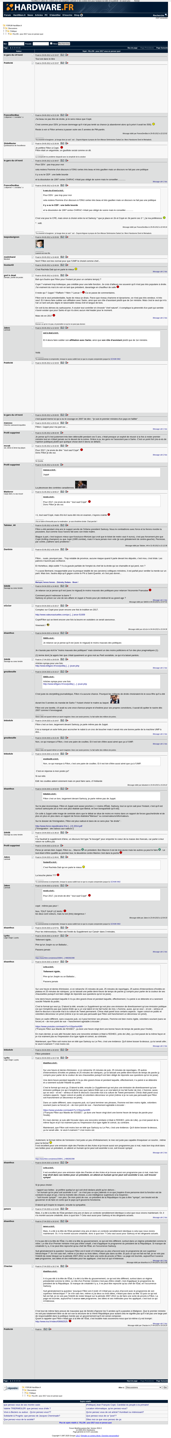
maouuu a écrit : (49, 470)
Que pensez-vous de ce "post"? (101, 1416)
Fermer (137, 1)
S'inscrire (67, 15)
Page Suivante (162, 48)
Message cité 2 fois (160, 455)
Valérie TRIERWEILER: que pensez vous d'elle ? (27, 1408)
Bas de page (132, 48)
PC (46, 15)
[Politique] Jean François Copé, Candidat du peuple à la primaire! (117, 1405)
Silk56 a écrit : (48, 638)
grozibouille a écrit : (51, 759)
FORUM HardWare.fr (14, 25)
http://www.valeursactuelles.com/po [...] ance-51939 (60, 614)
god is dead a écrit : (51, 333)
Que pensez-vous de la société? (19, 1419)
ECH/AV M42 (116, 359)
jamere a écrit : (49, 1226)
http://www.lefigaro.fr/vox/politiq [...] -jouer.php (57, 666)
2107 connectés (162, 18)
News (30, 15)
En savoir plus (125, 1)
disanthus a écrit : (50, 1063)
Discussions (12, 28)
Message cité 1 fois (160, 182)
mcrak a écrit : (49, 497)
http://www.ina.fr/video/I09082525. (51, 1321)
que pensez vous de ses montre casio (22, 1405)
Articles (39, 15)
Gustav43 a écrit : (50, 862)
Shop (78, 15)
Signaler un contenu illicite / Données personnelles (99, 1436)
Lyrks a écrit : (48, 967)
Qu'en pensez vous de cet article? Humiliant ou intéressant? (115, 1412)
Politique (13, 31)
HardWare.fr (19, 15)
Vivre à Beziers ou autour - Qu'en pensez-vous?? (27, 1412)
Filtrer (55, 44)
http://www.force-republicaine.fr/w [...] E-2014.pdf (58, 826)
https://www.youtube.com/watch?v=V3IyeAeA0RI (58, 1026)
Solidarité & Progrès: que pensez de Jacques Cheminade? (32, 1416)
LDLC (78, 1436)
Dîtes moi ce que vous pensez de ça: (104, 1419)
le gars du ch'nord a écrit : (53, 190)
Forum (7, 15)
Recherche (160, 15)
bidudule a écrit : (50, 794)
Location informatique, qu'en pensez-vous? (106, 1408)
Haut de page (132, 1381)
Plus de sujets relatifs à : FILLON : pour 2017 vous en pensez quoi (85, 1423)
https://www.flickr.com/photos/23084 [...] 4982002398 (54, 958)
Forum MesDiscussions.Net (79, 1428)
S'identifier (55, 15)
